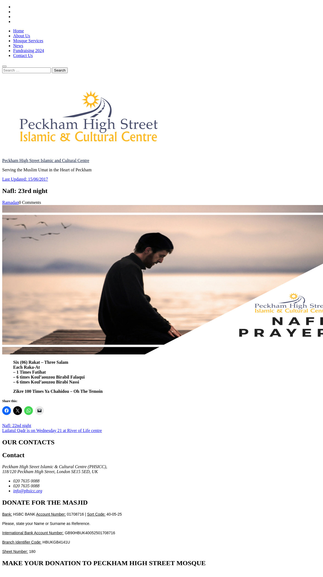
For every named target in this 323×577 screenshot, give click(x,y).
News (18, 45)
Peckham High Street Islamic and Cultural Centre (45, 160)
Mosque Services (28, 40)
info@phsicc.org (27, 490)
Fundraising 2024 (28, 50)
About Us (21, 35)
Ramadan (10, 202)
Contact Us (23, 55)
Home (18, 31)
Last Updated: (25, 179)
